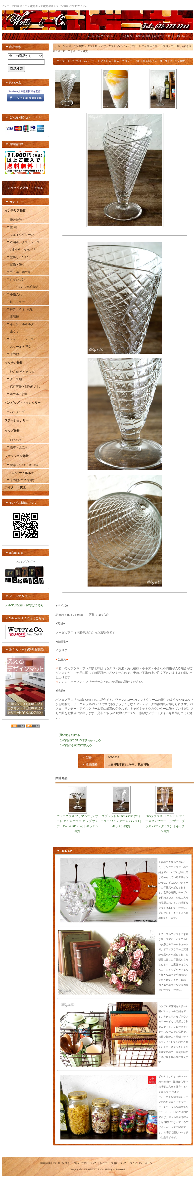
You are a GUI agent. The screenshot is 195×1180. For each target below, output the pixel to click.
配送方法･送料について (113, 1163)
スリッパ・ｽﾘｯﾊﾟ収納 (21, 287)
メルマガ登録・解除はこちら (24, 605)
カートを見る (124, 36)
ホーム (90, 36)
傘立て (12, 331)
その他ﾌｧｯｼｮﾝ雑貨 (19, 480)
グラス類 (13, 379)
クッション (15, 279)
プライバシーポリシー (142, 1163)
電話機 (12, 316)
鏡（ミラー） (16, 302)
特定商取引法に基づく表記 (55, 1163)
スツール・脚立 (18, 346)
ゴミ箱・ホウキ (18, 272)
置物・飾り (15, 264)
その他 (12, 354)
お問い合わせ (181, 36)
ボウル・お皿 (16, 394)
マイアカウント (104, 36)
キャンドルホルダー (21, 324)
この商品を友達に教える (75, 745)
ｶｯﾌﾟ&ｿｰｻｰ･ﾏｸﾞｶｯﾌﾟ (20, 371)
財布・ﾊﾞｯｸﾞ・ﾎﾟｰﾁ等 (21, 465)
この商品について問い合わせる (80, 740)
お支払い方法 (143, 36)
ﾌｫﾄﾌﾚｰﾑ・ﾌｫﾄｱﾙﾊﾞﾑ (20, 249)
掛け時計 (13, 220)
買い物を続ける (69, 735)
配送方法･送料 (162, 36)
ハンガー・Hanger (19, 472)
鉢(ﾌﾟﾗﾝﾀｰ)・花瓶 (19, 309)
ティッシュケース (19, 339)
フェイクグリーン (19, 234)
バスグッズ (15, 412)
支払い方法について (85, 1163)
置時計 (12, 227)
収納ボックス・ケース (22, 242)
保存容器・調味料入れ (22, 386)
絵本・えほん (16, 447)
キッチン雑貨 (76, 46)
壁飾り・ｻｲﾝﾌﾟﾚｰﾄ (19, 257)
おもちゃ (13, 440)
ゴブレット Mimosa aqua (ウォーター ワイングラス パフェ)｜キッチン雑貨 (121, 821)
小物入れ (13, 294)
